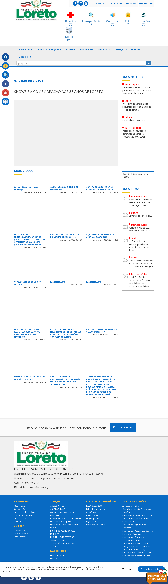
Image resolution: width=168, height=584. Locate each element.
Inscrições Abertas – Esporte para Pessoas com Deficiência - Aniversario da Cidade (137, 90)
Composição (19, 509)
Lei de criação (20, 536)
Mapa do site (26, 56)
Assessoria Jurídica (130, 506)
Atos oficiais (19, 506)
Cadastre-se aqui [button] (123, 427)
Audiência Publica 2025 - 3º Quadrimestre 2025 (140, 229)
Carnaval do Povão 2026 (134, 120)
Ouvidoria (54, 558)
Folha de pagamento (95, 509)
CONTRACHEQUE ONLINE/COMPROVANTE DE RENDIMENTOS (62, 512)
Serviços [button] (121, 49)
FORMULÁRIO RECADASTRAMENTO (65, 518)
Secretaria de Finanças (132, 540)
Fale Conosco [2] (115, 3)
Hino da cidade (21, 533)
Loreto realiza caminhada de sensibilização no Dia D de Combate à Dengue (141, 263)
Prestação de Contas (95, 524)
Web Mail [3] (130, 3)
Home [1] (100, 3)
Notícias (135, 49)
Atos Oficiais (86, 49)
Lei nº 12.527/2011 (94, 506)
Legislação (91, 521)
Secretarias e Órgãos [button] (48, 49)
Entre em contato (58, 555)
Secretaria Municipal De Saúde (136, 555)
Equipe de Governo (23, 515)
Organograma (92, 518)
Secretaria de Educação (133, 537)
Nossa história (20, 530)
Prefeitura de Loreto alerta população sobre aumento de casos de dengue (136, 106)
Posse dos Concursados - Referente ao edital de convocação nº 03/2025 (134, 133)
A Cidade (70, 49)
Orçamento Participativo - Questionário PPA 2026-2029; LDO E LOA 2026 (66, 524)
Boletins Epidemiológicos (25, 512)
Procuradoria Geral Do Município (137, 515)
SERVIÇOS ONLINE (58, 540)
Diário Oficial (104, 49)
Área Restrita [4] (146, 3)
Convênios (91, 512)
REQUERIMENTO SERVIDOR (62, 537)
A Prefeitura (25, 49)
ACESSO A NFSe (57, 506)
